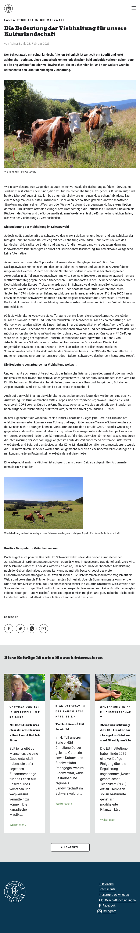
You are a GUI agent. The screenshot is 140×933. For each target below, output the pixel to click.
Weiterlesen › (18, 825)
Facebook (109, 905)
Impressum (106, 883)
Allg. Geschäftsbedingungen (117, 900)
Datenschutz (107, 889)
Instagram (109, 911)
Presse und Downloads (114, 894)
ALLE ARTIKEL (70, 847)
